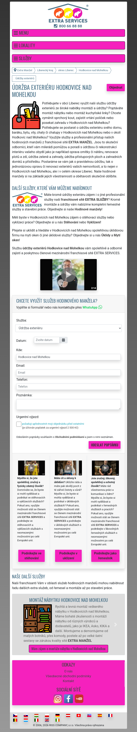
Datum (21, 341)
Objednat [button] (115, 87)
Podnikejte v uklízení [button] (68, 555)
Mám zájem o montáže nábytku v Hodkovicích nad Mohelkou (68, 648)
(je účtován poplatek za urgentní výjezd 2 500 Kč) (50, 427)
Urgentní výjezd (27, 417)
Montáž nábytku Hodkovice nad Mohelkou (68, 599)
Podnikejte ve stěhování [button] (31, 555)
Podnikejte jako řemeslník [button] (105, 555)
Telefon (21, 380)
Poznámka (24, 395)
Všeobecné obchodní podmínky (68, 676)
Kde (19, 350)
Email (20, 366)
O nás (68, 671)
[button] (68, 33)
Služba (21, 320)
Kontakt (68, 681)
